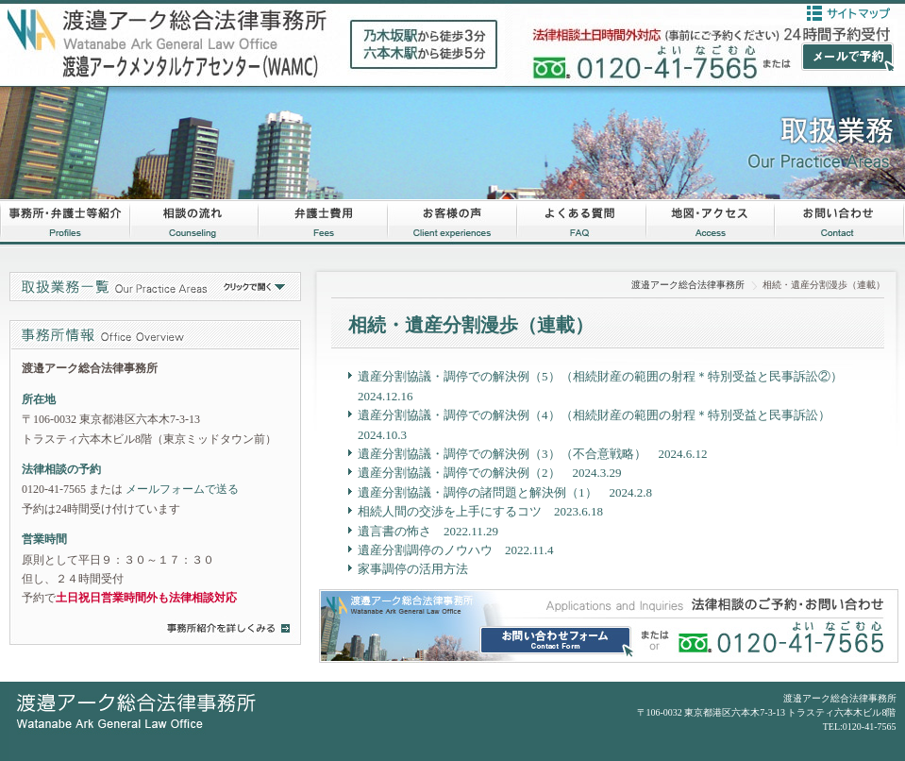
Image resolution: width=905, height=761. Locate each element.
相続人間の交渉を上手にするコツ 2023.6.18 (480, 511)
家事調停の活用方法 (413, 569)
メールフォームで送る (182, 489)
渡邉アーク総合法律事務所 (688, 284)
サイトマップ (848, 13)
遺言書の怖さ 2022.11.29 (428, 531)
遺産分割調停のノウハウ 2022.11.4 (456, 550)
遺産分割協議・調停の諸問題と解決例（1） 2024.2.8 (505, 492)
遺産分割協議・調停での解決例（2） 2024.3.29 (490, 472)
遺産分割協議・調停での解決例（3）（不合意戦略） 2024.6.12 (533, 454)
